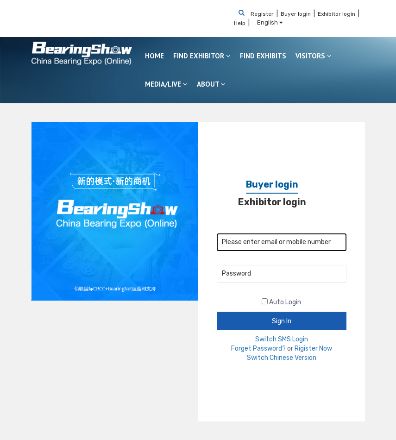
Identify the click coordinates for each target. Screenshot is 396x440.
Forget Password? (258, 348)
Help (239, 23)
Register (262, 14)
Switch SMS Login (281, 339)
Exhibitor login (336, 14)
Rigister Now (313, 348)
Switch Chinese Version (281, 358)
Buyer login (296, 14)
